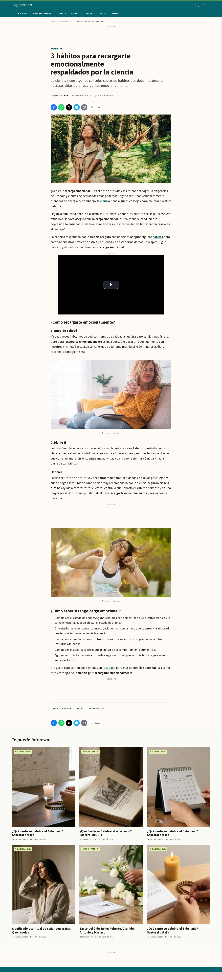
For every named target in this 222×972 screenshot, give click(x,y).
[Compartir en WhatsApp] (61, 107)
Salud (75, 13)
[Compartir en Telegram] (76, 107)
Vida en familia (42, 13)
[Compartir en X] (69, 107)
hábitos (80, 708)
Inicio (53, 21)
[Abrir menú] (204, 5)
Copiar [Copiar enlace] (96, 107)
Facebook (108, 667)
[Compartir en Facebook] (54, 107)
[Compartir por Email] (84, 107)
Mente (116, 13)
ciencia (105, 201)
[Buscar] (197, 5)
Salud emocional (96, 708)
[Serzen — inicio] (23, 5)
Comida (61, 13)
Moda (103, 13)
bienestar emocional (62, 708)
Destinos (89, 13)
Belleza (23, 13)
